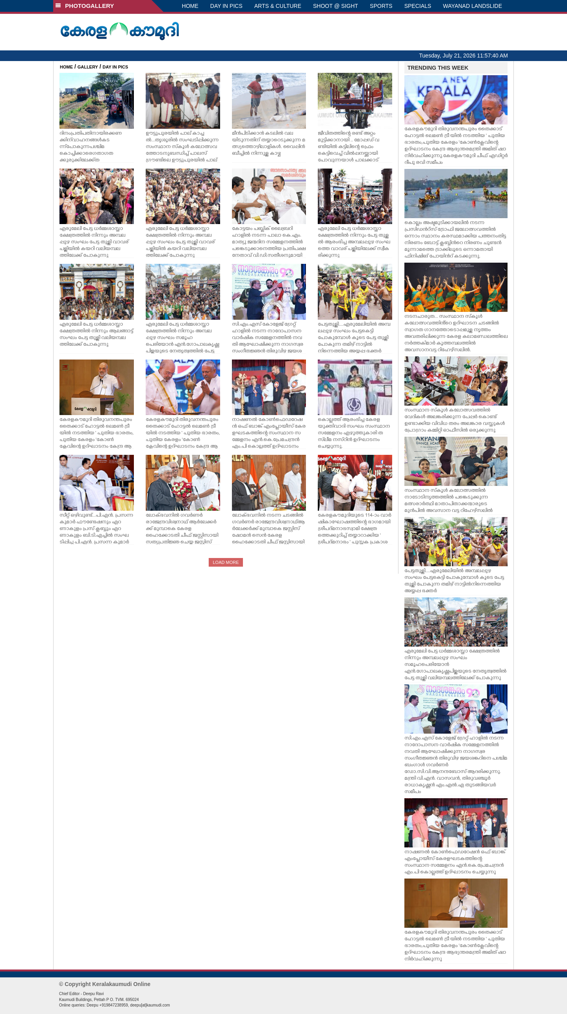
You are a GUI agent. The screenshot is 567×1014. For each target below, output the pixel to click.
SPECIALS (417, 6)
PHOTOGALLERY (84, 5)
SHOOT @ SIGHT (335, 6)
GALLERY (88, 67)
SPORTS (381, 6)
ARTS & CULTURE (277, 6)
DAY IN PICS (226, 6)
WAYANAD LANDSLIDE (472, 6)
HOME (190, 6)
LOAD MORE (226, 562)
